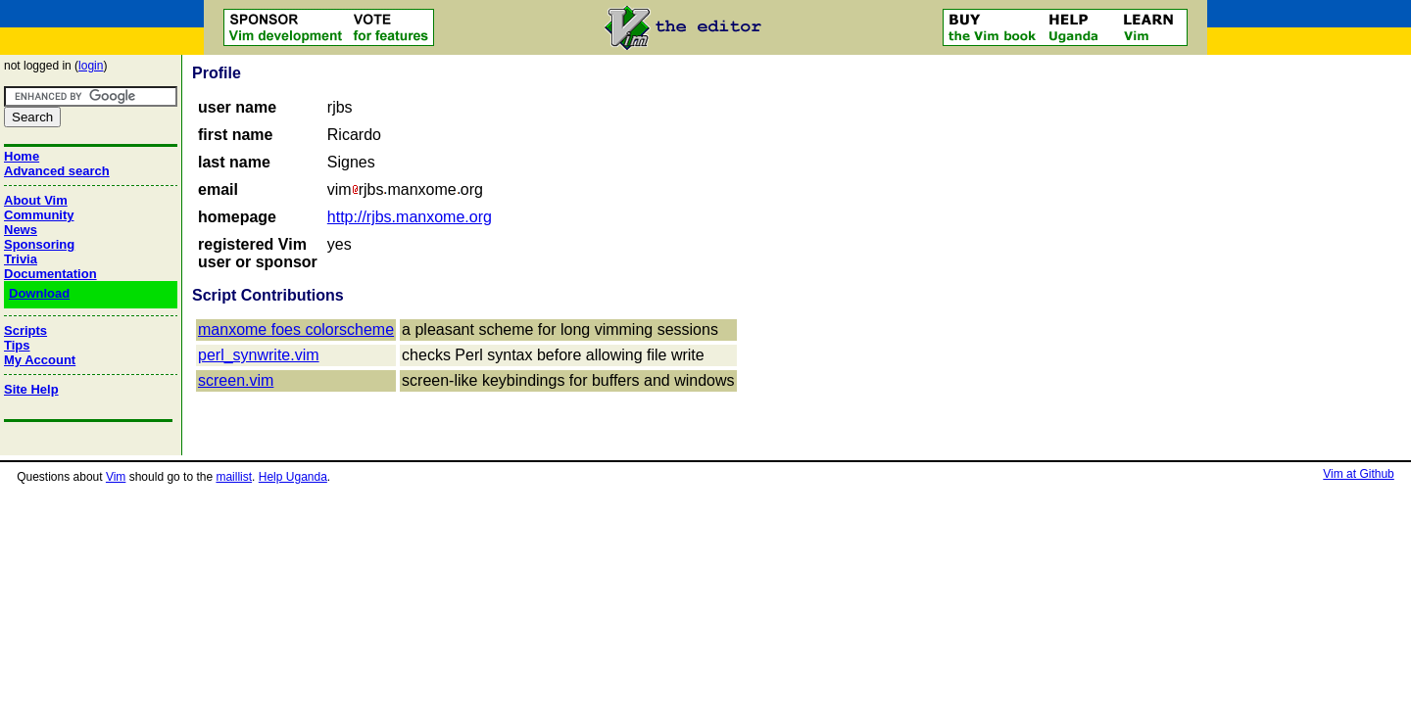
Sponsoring (39, 244)
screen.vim (235, 380)
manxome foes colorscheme (296, 329)
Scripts (25, 330)
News (20, 229)
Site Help (31, 389)
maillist (234, 477)
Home (21, 156)
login (90, 65)
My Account (39, 359)
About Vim (36, 200)
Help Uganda (293, 477)
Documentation (50, 273)
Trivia (20, 259)
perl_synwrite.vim (258, 355)
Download (39, 293)
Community (39, 215)
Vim (115, 477)
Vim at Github (1358, 474)
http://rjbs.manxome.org (409, 217)
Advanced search (57, 171)
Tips (17, 345)
